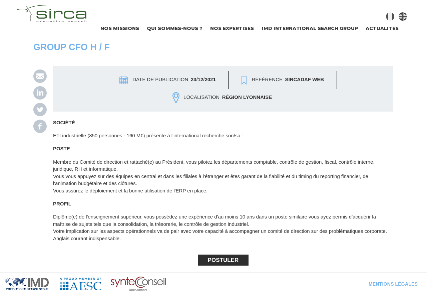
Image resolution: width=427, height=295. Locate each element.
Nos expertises (232, 28)
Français (390, 16)
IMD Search (32, 284)
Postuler (223, 260)
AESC (85, 284)
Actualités (382, 28)
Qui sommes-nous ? (174, 28)
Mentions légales (393, 284)
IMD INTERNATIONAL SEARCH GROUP (310, 28)
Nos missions (119, 28)
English (403, 16)
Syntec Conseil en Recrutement (155, 284)
